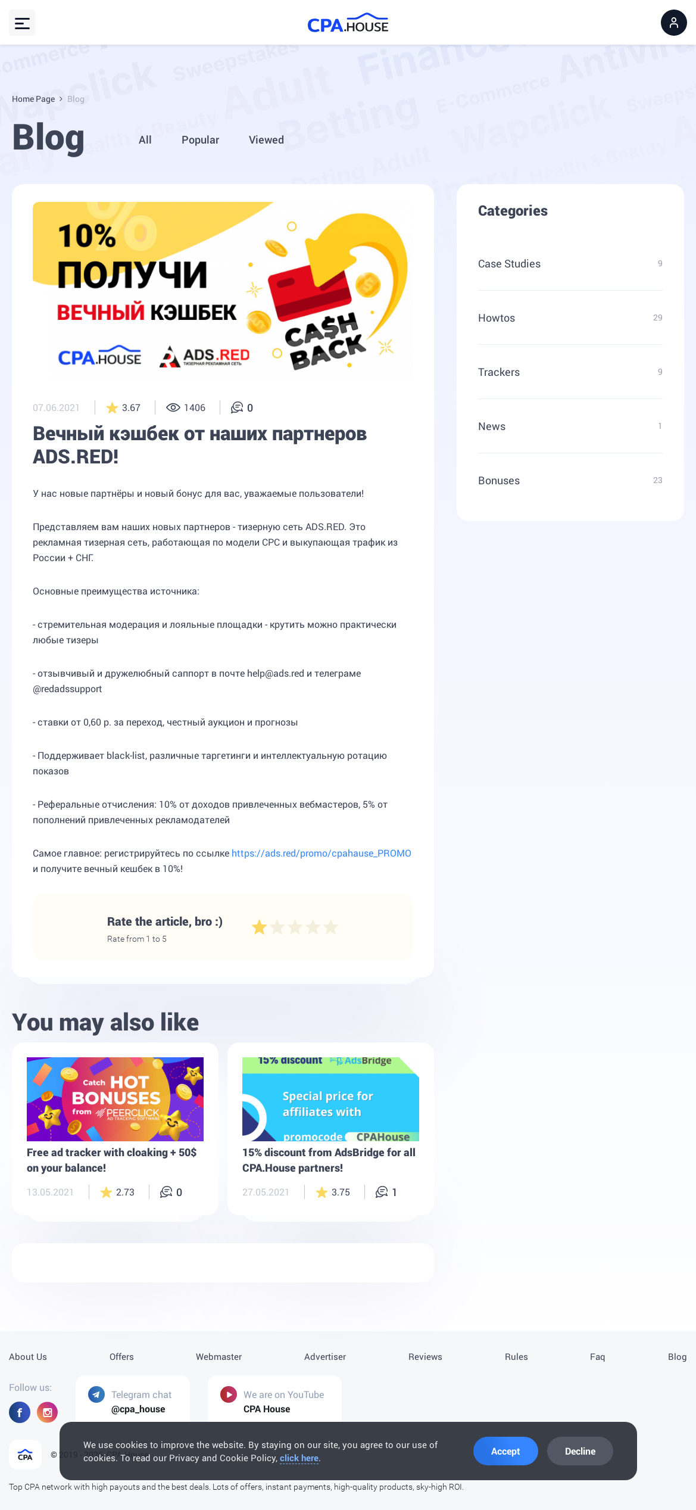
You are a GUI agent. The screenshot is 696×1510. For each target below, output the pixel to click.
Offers (122, 1356)
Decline (580, 1450)
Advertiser (325, 1356)
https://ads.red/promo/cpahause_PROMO (321, 854)
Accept (505, 1450)
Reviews (425, 1356)
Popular (200, 139)
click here (299, 1458)
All (145, 139)
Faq (598, 1356)
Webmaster (219, 1356)
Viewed (266, 139)
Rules (516, 1356)
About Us (28, 1356)
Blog (677, 1356)
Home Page (33, 98)
